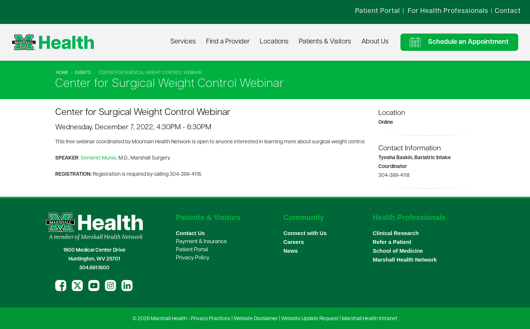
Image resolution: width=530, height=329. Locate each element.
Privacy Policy (192, 258)
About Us (375, 41)
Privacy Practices (210, 319)
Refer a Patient (392, 242)
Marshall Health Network (405, 259)
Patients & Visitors (325, 41)
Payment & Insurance (201, 242)
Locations (274, 41)
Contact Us (190, 233)
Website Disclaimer (256, 319)
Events (83, 73)
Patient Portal (192, 250)
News (290, 251)
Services (183, 41)
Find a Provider (228, 41)
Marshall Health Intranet (370, 319)
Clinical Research (396, 233)
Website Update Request (310, 319)
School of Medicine (398, 251)
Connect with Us (305, 233)
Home (62, 73)
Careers (293, 242)
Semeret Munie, (99, 158)
